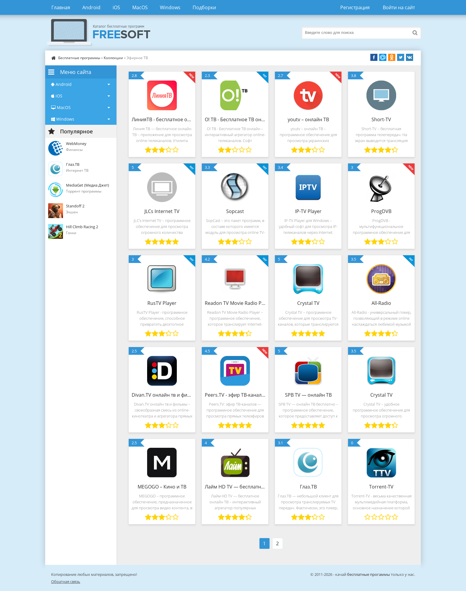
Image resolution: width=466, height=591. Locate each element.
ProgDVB (381, 211)
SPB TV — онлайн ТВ (308, 395)
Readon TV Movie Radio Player (235, 303)
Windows (170, 7)
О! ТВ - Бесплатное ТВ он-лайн (235, 119)
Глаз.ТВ (308, 486)
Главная (60, 7)
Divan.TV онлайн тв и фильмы (162, 395)
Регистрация (355, 7)
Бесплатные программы (79, 57)
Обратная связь (65, 581)
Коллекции (113, 57)
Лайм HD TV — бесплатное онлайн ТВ (235, 486)
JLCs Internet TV (162, 211)
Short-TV (381, 119)
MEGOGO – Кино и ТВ (162, 486)
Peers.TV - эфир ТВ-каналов (235, 395)
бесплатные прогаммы (368, 574)
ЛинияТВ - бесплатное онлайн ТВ (162, 119)
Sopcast (235, 211)
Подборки (204, 7)
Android (91, 7)
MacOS (140, 7)
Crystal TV (308, 303)
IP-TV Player (308, 211)
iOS (116, 7)
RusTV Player (162, 303)
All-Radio (381, 303)
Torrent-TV (381, 486)
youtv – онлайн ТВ (308, 119)
